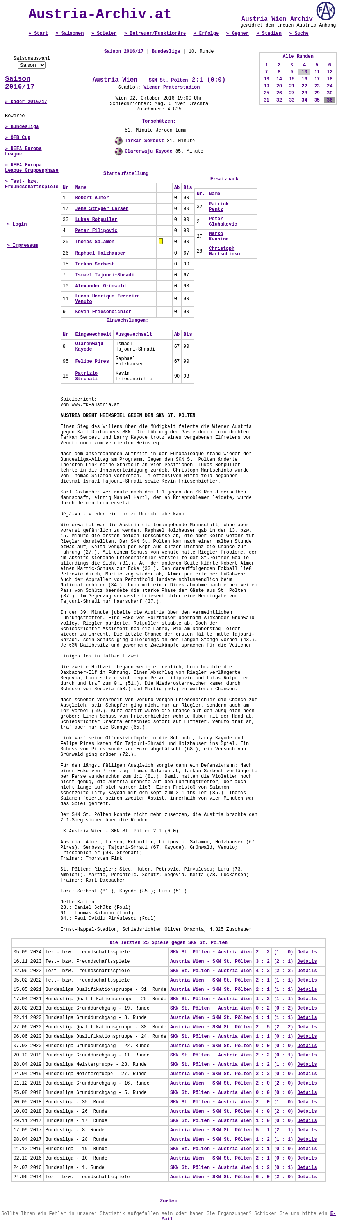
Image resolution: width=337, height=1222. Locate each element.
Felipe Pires (92, 361)
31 (266, 100)
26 (279, 93)
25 (266, 93)
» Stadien (269, 33)
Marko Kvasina (218, 236)
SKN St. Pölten (168, 80)
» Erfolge (206, 33)
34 (304, 100)
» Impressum (22, 245)
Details (307, 952)
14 (279, 79)
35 (317, 100)
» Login (17, 224)
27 (291, 93)
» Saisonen (69, 33)
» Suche (298, 33)
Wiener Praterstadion (171, 87)
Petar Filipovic (96, 230)
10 (304, 72)
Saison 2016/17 (20, 83)
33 (291, 100)
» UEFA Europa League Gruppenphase (32, 167)
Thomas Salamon (94, 242)
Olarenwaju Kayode (148, 151)
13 (266, 79)
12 (329, 72)
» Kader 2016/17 (26, 102)
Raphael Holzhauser (100, 253)
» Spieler (104, 33)
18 (329, 79)
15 (291, 79)
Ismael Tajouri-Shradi (104, 275)
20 (279, 86)
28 (304, 93)
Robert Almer (92, 198)
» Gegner (237, 33)
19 (266, 86)
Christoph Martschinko (224, 251)
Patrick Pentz (218, 206)
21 (291, 86)
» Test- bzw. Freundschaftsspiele (32, 184)
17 (317, 79)
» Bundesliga (22, 127)
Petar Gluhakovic (223, 221)
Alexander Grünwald (100, 286)
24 (329, 86)
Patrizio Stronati (86, 376)
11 (317, 72)
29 (317, 93)
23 (317, 86)
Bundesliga (166, 51)
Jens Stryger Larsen (101, 209)
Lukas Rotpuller (96, 220)
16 (304, 79)
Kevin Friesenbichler (103, 312)
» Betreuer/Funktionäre (155, 33)
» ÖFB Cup (17, 138)
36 (329, 100)
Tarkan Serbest (144, 141)
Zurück (168, 1201)
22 (304, 86)
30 (329, 93)
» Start (38, 33)
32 (279, 100)
